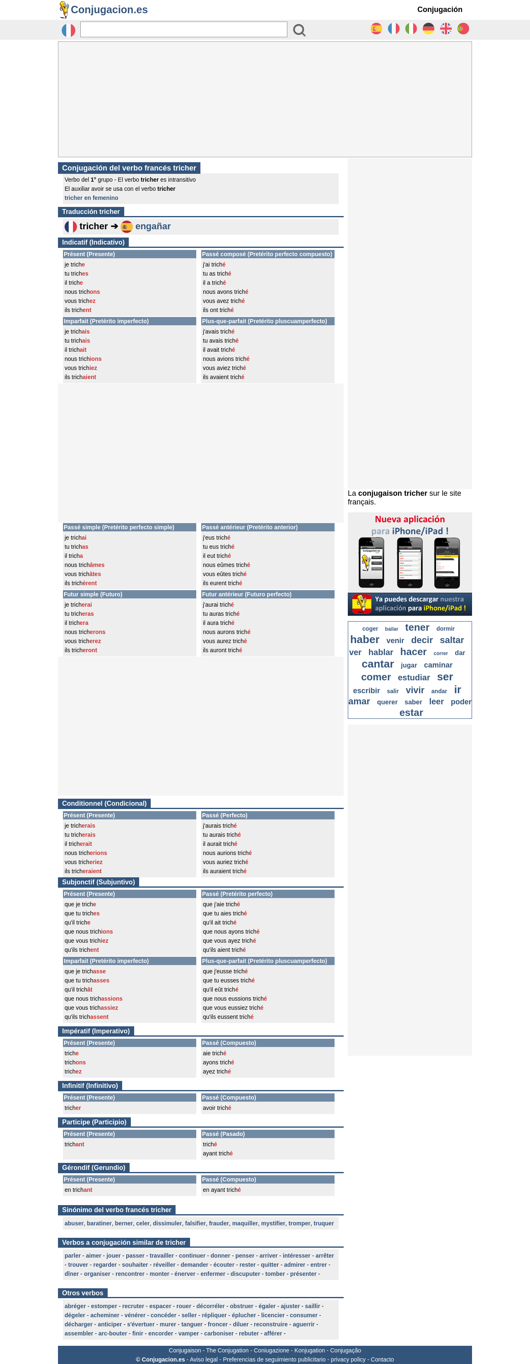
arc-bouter (113, 1333)
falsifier (195, 1223)
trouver (78, 1264)
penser (244, 1255)
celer (143, 1223)
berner (124, 1223)
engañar (153, 226)
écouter (224, 1264)
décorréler (210, 1306)
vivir (415, 690)
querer (387, 702)
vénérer (135, 1315)
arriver (269, 1255)
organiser (97, 1273)
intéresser (297, 1255)
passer (135, 1255)
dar (460, 652)
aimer (93, 1255)
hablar (381, 652)
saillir (312, 1306)
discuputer (245, 1273)
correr (441, 653)
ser (445, 676)
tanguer (191, 1324)
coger (370, 628)
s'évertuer (140, 1324)
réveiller (164, 1264)
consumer (304, 1315)
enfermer (212, 1273)
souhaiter (135, 1264)
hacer (413, 651)
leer (436, 701)
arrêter (325, 1255)
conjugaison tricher (392, 493)
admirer (294, 1264)
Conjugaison (185, 1350)
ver (355, 652)
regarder (105, 1264)
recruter (133, 1306)
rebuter (249, 1333)
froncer (218, 1324)
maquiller (245, 1223)
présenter (303, 1273)
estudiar (414, 677)
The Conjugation (227, 1350)
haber (365, 639)
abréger (75, 1306)
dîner (72, 1273)
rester (248, 1264)
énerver (184, 1273)
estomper (104, 1306)
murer (168, 1324)
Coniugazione (271, 1350)
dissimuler (167, 1223)
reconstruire (271, 1324)
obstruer (241, 1306)
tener (417, 627)
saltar (452, 640)
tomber (275, 1273)
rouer (183, 1306)
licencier (273, 1315)
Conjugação (345, 1350)
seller (189, 1315)
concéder (163, 1315)
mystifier (273, 1223)
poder (461, 702)
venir (395, 640)
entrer (319, 1264)
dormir (445, 628)
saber (413, 702)
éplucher (244, 1315)
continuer (192, 1255)
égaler (267, 1306)
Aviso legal (203, 1359)
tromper (300, 1223)
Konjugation (309, 1350)
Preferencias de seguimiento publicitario (274, 1359)
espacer (160, 1306)
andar (439, 691)
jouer (113, 1255)
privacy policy (348, 1359)
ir (457, 689)
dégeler (75, 1315)
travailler (161, 1255)
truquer (324, 1223)
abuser (74, 1223)
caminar (438, 665)
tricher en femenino (91, 198)
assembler (79, 1333)
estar (411, 712)
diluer (240, 1324)
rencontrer (130, 1273)
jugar (409, 665)
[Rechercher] (183, 29)
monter (159, 1273)
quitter (270, 1264)
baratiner (99, 1223)
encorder (160, 1333)
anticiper (110, 1324)
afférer (273, 1333)
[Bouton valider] (299, 30)
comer (376, 676)
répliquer (214, 1315)
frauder (219, 1223)
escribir (366, 691)
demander (194, 1264)
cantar (378, 664)
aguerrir (304, 1324)
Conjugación (440, 9)
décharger (79, 1324)
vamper (188, 1333)
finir (137, 1333)
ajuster (290, 1306)
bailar (391, 629)
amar (359, 701)
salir (393, 691)
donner (220, 1255)
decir (422, 640)
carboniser (219, 1333)
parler (73, 1255)
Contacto (382, 1359)
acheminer (104, 1315)
